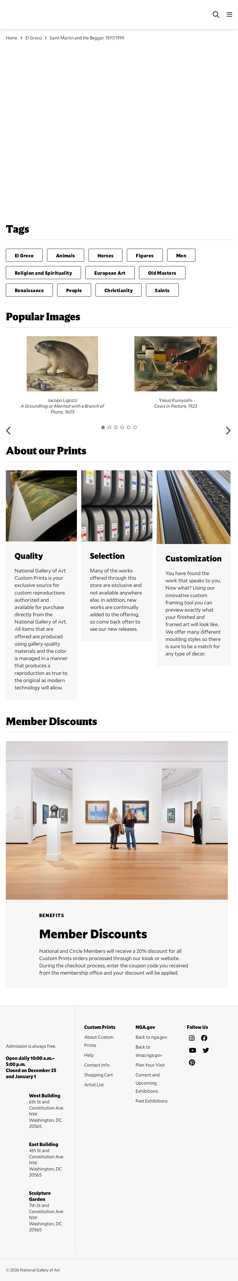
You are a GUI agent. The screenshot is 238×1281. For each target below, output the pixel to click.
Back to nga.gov (151, 1037)
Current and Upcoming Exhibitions (148, 1083)
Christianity (118, 290)
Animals (65, 255)
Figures (145, 255)
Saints (162, 290)
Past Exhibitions (151, 1101)
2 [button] (109, 427)
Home (11, 38)
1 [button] (103, 427)
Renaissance (29, 290)
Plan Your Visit (150, 1065)
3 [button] (116, 427)
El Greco (34, 38)
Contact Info (96, 1065)
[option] (62, 375)
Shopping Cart (98, 1075)
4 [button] (122, 427)
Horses (106, 255)
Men (181, 255)
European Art (109, 273)
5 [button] (128, 427)
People (74, 290)
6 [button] (135, 427)
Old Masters (162, 273)
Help (89, 1055)
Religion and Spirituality (43, 273)
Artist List (94, 1084)
